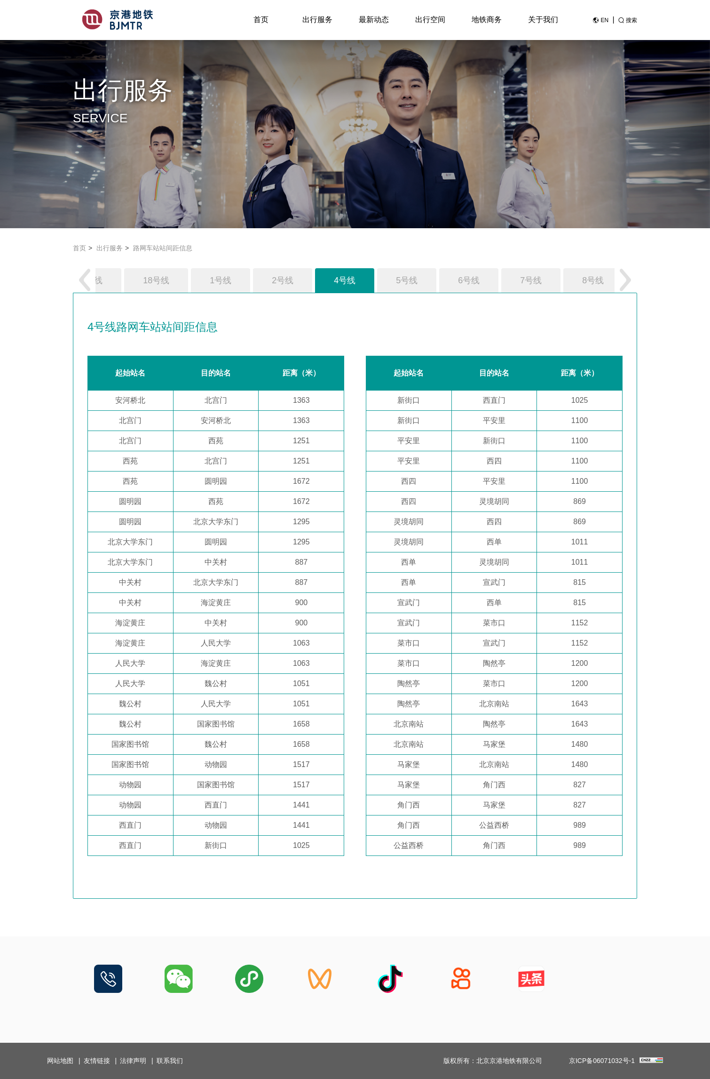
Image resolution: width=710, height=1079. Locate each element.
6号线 (469, 280)
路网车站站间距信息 (162, 248)
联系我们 (170, 1060)
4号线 (344, 280)
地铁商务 (487, 20)
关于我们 (543, 20)
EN (604, 20)
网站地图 (60, 1060)
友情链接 (97, 1060)
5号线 (407, 280)
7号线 (531, 280)
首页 (260, 20)
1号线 (220, 280)
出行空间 (430, 20)
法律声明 (133, 1060)
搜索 (631, 20)
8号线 (593, 280)
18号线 (156, 280)
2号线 (282, 280)
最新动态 (374, 20)
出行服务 (317, 20)
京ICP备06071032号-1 (602, 1060)
